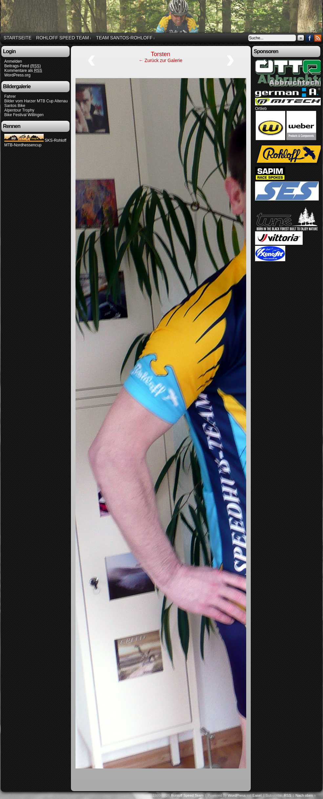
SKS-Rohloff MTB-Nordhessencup (35, 142)
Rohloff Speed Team (63, 38)
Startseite (18, 37)
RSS (318, 38)
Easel (257, 795)
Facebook (310, 38)
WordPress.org (17, 75)
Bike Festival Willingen (24, 115)
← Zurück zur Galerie (160, 60)
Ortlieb (261, 108)
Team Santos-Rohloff (125, 38)
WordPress (237, 795)
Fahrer (10, 96)
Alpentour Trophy (19, 110)
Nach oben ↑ (305, 795)
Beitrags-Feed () (22, 66)
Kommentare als (23, 70)
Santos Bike (14, 105)
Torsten (160, 54)
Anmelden (13, 61)
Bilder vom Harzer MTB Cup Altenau (36, 101)
